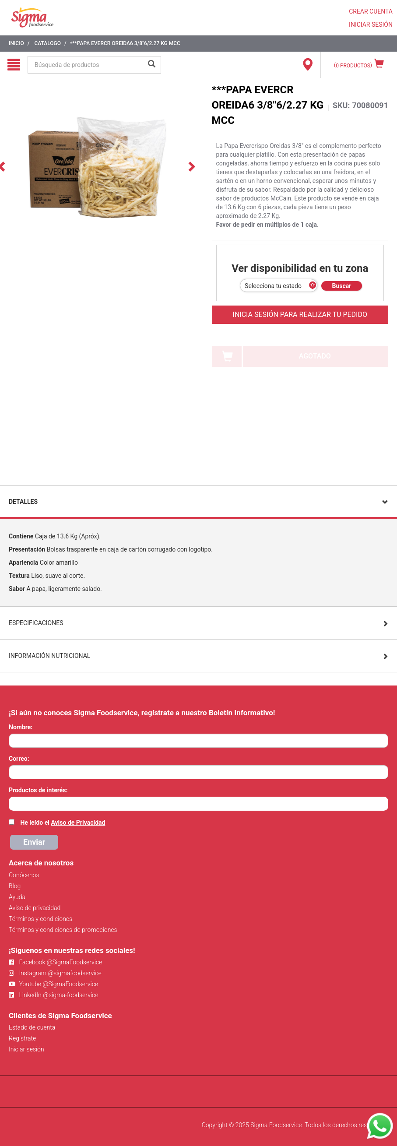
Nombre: (20, 727)
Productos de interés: (38, 790)
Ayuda (17, 896)
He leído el (62, 822)
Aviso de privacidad (34, 907)
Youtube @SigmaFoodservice (53, 984)
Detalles (23, 501)
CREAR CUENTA (371, 11)
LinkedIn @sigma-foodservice (53, 994)
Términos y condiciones (40, 918)
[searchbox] (13, 803)
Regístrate (22, 1038)
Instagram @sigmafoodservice (55, 973)
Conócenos (24, 875)
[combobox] (198, 804)
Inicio (16, 43)
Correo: (19, 758)
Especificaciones (36, 622)
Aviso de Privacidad (78, 822)
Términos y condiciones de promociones (63, 929)
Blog (15, 885)
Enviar (34, 842)
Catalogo (47, 43)
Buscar (341, 285)
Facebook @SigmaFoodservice (55, 962)
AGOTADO (315, 356)
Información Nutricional (49, 655)
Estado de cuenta (32, 1027)
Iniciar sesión (26, 1049)
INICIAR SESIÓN (371, 24)
